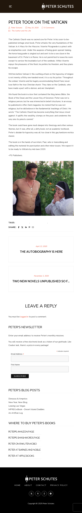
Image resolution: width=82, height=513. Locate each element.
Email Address (17, 354)
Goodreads (44, 493)
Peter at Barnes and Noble (24, 450)
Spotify (51, 493)
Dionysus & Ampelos (17, 398)
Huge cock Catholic (38, 222)
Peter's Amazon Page (21, 432)
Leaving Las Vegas (16, 406)
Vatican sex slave (56, 222)
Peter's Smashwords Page (24, 438)
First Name (15, 365)
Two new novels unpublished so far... (41, 281)
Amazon (38, 493)
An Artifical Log (15, 413)
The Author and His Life (21, 31)
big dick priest (23, 222)
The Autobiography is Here (41, 251)
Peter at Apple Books (21, 456)
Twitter (31, 493)
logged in (24, 316)
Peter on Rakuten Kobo (22, 444)
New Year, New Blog (17, 402)
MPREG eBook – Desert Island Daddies (26, 409)
